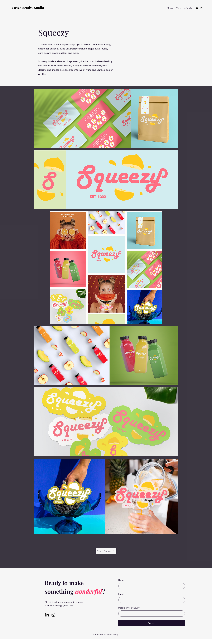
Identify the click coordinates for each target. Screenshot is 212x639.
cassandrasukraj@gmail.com (59, 605)
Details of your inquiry (129, 607)
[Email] (151, 600)
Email (121, 594)
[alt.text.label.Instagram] (201, 7)
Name (121, 580)
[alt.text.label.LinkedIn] (196, 7)
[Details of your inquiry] (151, 613)
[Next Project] (106, 551)
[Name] (151, 586)
